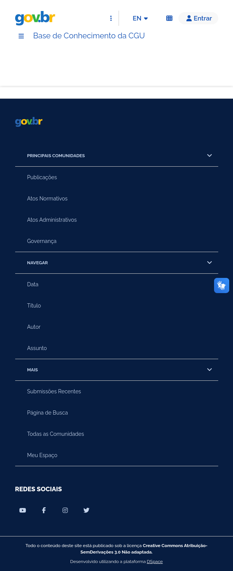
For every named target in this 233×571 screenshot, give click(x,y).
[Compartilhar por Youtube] (22, 510)
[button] (198, 18)
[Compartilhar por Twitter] (86, 510)
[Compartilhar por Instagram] (65, 510)
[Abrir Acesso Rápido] (111, 18)
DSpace (155, 561)
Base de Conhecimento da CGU (89, 35)
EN (141, 18)
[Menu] (21, 36)
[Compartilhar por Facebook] (44, 510)
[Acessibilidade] (169, 18)
